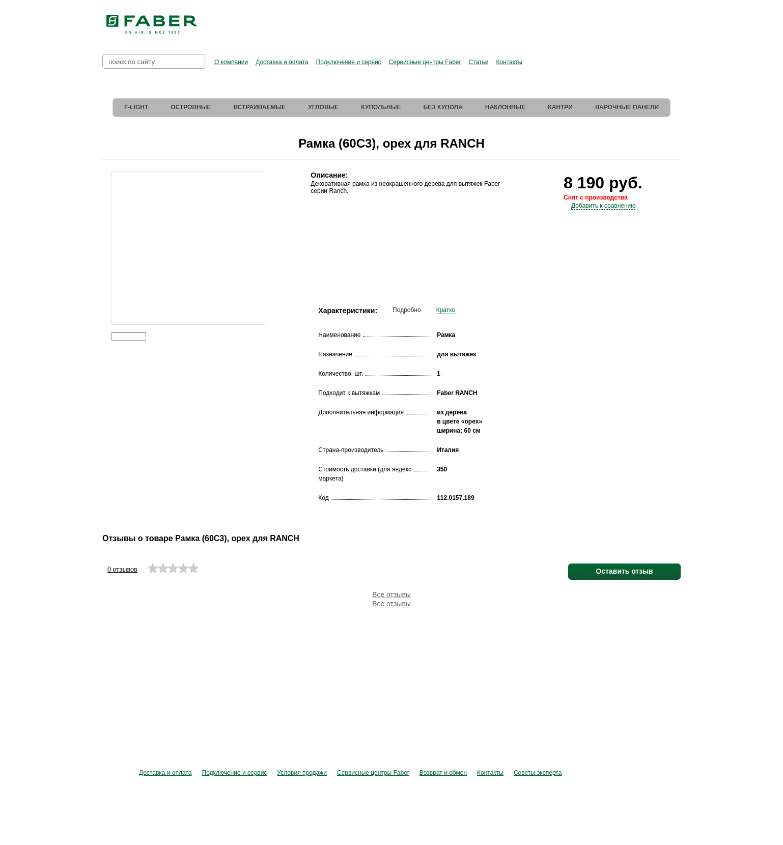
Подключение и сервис (348, 62)
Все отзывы (391, 594)
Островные (191, 107)
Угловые (323, 107)
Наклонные (505, 107)
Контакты (509, 62)
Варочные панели (627, 107)
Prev (104, 233)
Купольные (381, 107)
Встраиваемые (260, 107)
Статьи (478, 62)
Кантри (560, 107)
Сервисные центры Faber (425, 62)
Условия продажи (302, 772)
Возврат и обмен (443, 772)
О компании (231, 62)
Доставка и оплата (282, 62)
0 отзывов (122, 569)
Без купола (443, 107)
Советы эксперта (538, 772)
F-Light (136, 107)
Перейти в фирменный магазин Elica (493, 20)
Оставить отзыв (624, 571)
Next (272, 233)
